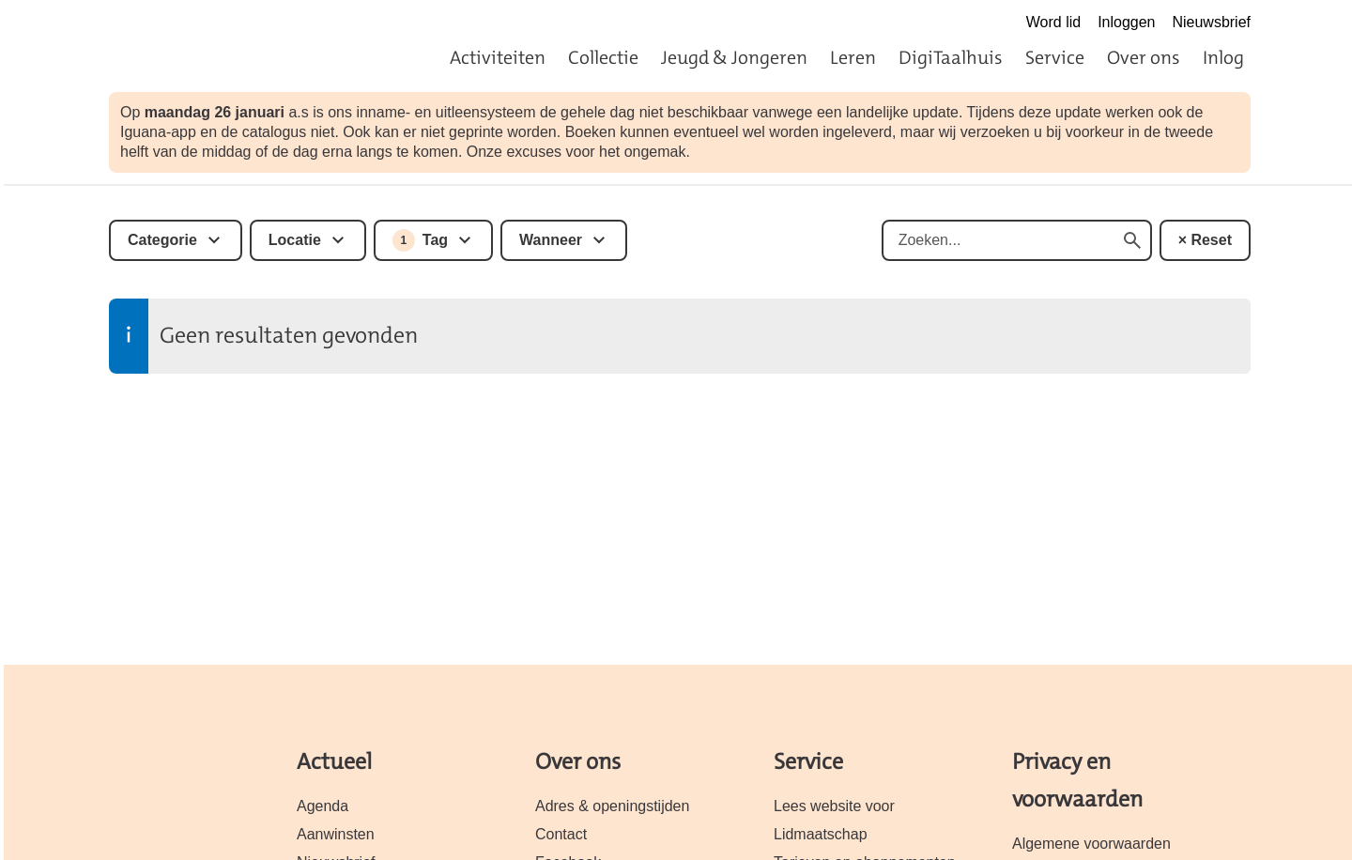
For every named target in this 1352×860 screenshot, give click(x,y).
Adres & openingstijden (612, 806)
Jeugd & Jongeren (734, 57)
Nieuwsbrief (1211, 22)
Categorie (162, 240)
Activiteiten (497, 57)
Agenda (322, 806)
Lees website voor (834, 806)
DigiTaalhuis (951, 57)
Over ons (1143, 57)
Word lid (1053, 22)
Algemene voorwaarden (1091, 844)
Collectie (603, 57)
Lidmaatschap (821, 834)
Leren (853, 57)
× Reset (1205, 240)
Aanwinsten (336, 834)
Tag (420, 240)
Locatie (295, 240)
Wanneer (550, 240)
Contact (561, 834)
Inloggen (1126, 22)
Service (1054, 57)
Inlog (1223, 57)
